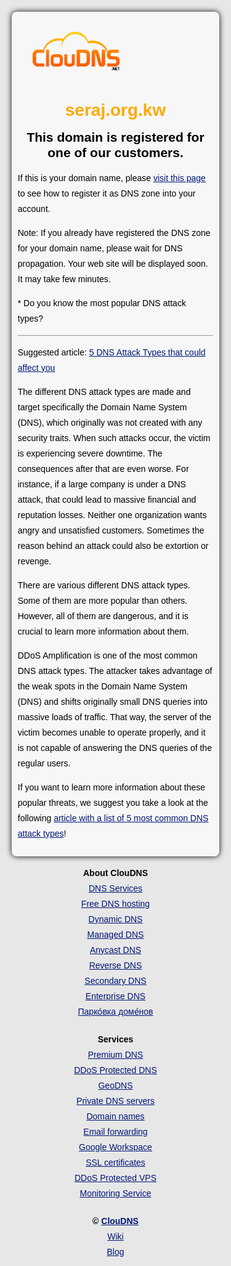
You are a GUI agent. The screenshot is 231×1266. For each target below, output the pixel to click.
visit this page (179, 178)
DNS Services (115, 888)
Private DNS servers (115, 1101)
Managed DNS (115, 934)
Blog (115, 1252)
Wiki (115, 1236)
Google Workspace (115, 1147)
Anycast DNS (115, 950)
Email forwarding (115, 1132)
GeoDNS (115, 1085)
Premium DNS (115, 1055)
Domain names (115, 1116)
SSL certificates (115, 1162)
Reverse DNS (115, 965)
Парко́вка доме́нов (115, 1011)
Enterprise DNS (115, 996)
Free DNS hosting (115, 904)
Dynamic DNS (116, 919)
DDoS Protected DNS (115, 1070)
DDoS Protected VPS (115, 1178)
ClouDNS (120, 1221)
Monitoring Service (116, 1193)
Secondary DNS (115, 981)
